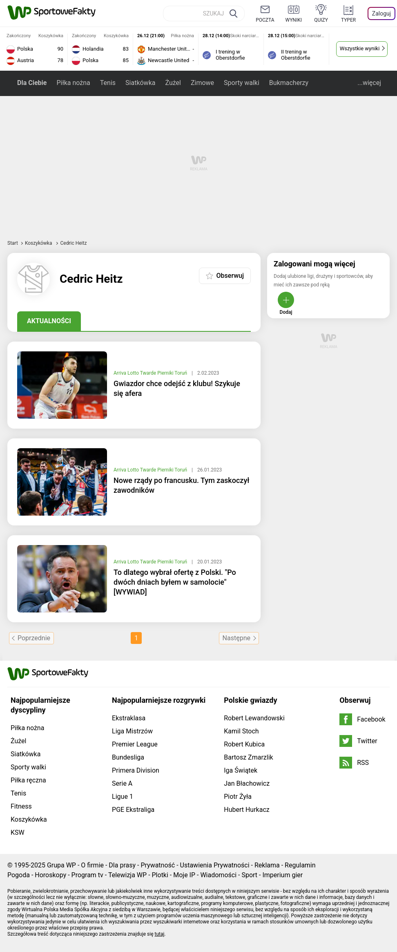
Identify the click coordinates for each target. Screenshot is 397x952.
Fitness (21, 806)
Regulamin (300, 865)
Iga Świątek (240, 770)
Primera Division (135, 770)
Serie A (122, 783)
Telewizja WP (127, 875)
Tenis (108, 83)
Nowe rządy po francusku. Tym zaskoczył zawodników (181, 485)
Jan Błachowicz (247, 783)
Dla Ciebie (32, 83)
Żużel (173, 83)
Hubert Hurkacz (247, 809)
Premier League (135, 744)
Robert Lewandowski (254, 718)
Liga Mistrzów (132, 731)
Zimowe (202, 83)
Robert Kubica (244, 744)
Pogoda (18, 875)
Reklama (267, 865)
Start (12, 243)
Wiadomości (218, 875)
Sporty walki (241, 83)
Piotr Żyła (238, 796)
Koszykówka (39, 243)
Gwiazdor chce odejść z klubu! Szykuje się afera (177, 388)
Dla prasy (122, 865)
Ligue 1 (122, 796)
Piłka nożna (73, 83)
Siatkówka (140, 83)
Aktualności (49, 321)
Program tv (87, 875)
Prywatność (158, 865)
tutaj (160, 934)
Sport (249, 875)
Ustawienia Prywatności (215, 865)
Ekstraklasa (128, 718)
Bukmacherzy (288, 83)
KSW (18, 832)
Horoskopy (50, 875)
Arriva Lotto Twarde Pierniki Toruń (151, 373)
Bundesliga (128, 757)
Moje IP (184, 875)
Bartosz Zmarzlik (248, 757)
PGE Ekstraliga (133, 809)
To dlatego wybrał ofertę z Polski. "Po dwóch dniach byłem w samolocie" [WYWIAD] (175, 582)
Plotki (160, 875)
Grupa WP (61, 865)
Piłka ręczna (28, 780)
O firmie (92, 865)
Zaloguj (381, 13)
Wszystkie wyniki (360, 48)
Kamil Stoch (241, 731)
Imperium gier (282, 875)
